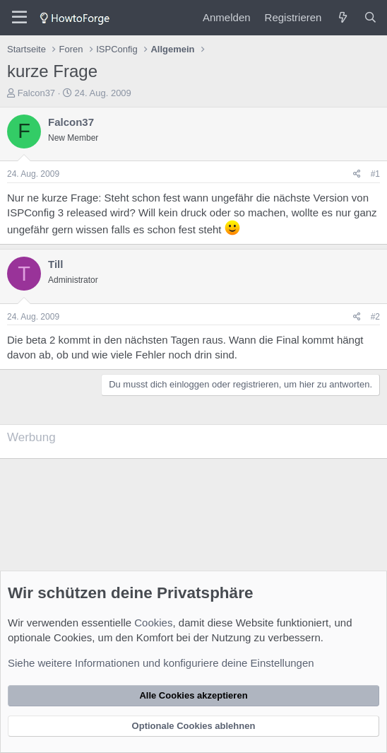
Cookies (153, 623)
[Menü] (19, 17)
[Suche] (370, 17)
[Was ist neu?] (342, 17)
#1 (375, 174)
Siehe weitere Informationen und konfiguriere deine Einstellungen (161, 663)
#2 (375, 317)
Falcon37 (36, 93)
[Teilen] (357, 174)
